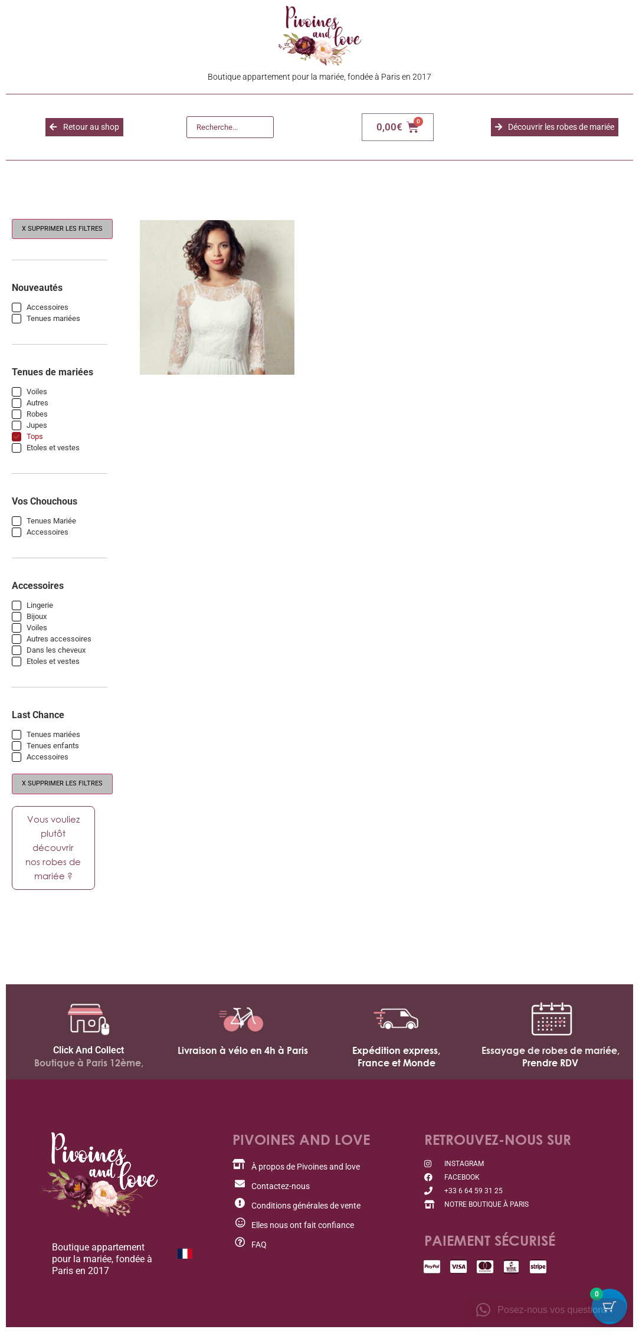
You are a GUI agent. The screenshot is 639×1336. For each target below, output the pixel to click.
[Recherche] (230, 127)
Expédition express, (396, 1053)
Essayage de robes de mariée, (550, 1053)
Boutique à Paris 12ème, (88, 1066)
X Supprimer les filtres (62, 229)
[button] (544, 1310)
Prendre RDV (550, 1066)
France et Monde (396, 1066)
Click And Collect (88, 1053)
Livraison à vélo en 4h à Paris (243, 1053)
